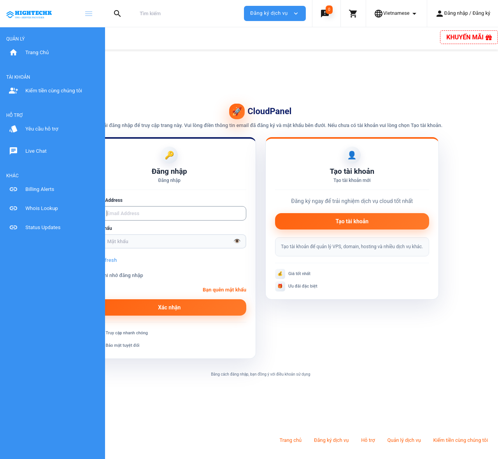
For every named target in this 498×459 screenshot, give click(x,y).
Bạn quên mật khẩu (265, 297)
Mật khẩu (151, 235)
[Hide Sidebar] (88, 13)
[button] (326, 13)
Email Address (156, 207)
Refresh (156, 267)
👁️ (278, 248)
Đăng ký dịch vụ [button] (275, 13)
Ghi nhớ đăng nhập (165, 282)
